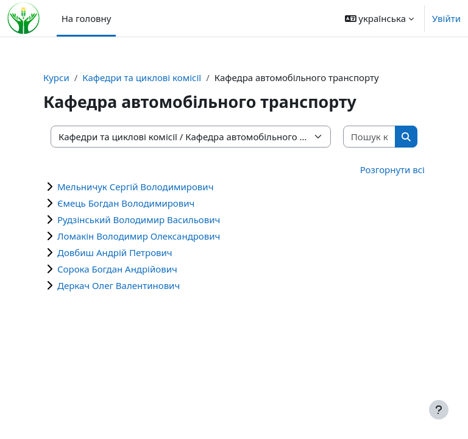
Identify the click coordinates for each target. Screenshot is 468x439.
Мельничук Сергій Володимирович (135, 186)
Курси (56, 77)
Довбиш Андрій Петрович (114, 252)
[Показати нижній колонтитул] (438, 409)
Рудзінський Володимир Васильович (138, 219)
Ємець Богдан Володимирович (125, 203)
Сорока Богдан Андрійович (117, 269)
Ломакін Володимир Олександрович (138, 236)
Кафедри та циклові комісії (141, 77)
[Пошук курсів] (369, 137)
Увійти (446, 18)
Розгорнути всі (392, 169)
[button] (379, 18)
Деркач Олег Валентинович (118, 285)
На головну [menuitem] (87, 18)
